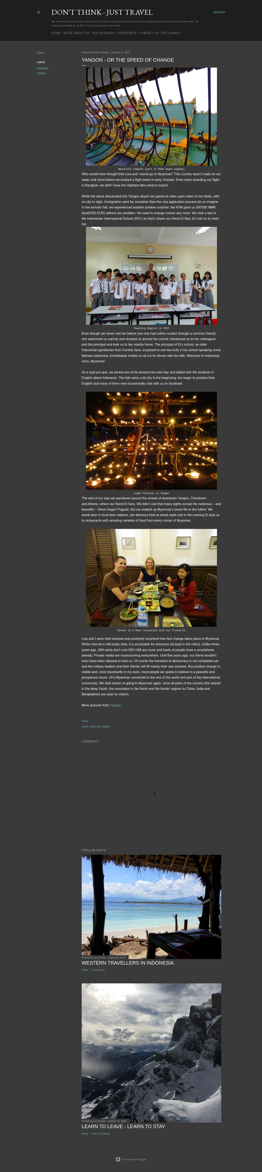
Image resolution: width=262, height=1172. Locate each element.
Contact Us (148, 33)
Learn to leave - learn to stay (123, 1126)
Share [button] (40, 52)
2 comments (98, 970)
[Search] (219, 12)
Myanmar (43, 68)
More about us (76, 33)
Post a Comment (100, 1133)
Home (56, 33)
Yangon (41, 73)
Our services (103, 33)
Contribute (127, 33)
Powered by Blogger (131, 1159)
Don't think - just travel (102, 12)
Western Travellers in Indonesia (128, 963)
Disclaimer (170, 33)
